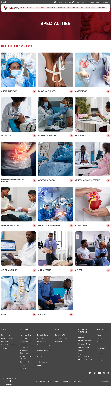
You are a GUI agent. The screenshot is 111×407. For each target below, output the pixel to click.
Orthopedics (44, 287)
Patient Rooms (84, 368)
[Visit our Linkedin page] (109, 393)
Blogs (99, 355)
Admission (82, 358)
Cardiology (81, 95)
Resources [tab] (102, 350)
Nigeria (4, 2)
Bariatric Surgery (47, 95)
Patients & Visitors (75, 8)
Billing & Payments (85, 361)
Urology (42, 335)
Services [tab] (59, 350)
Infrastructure (6, 355)
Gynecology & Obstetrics (88, 190)
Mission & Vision (7, 359)
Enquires (100, 377)
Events (99, 359)
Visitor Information (85, 380)
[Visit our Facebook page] (92, 393)
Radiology (59, 362)
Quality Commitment (9, 365)
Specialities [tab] (26, 350)
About (29, 8)
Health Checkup (61, 359)
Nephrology (81, 239)
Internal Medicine (10, 239)
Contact (101, 8)
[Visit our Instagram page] (105, 393)
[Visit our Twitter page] (96, 393)
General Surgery (46, 190)
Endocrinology (83, 142)
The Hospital (6, 369)
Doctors (61, 8)
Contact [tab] (101, 369)
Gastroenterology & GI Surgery (13, 191)
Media (99, 362)
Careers (100, 374)
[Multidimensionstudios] (105, 402)
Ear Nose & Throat (47, 142)
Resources (90, 8)
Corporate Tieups (61, 355)
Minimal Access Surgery (50, 239)
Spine (3, 335)
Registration (82, 371)
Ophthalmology (9, 287)
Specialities (39, 8)
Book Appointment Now (99, 2)
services (51, 8)
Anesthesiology (9, 95)
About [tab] (4, 350)
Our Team (5, 362)
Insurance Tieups (84, 364)
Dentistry (6, 142)
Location (100, 380)
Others (78, 287)
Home (22, 8)
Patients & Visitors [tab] (83, 351)
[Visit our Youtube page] (100, 393)
